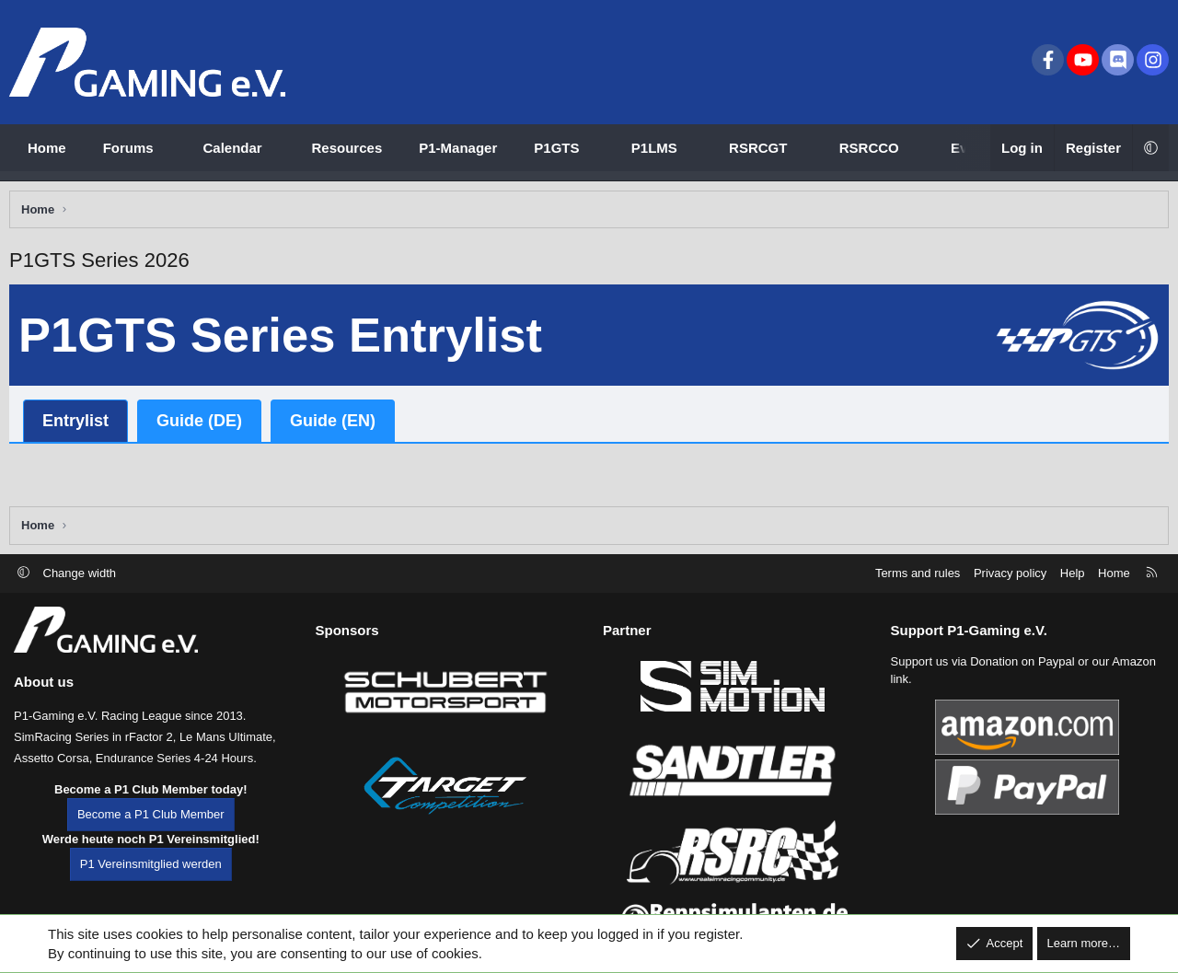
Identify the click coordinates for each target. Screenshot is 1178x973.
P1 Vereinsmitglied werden (151, 889)
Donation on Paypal (1022, 686)
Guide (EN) (337, 425)
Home (47, 148)
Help (1072, 597)
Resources (347, 148)
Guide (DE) (204, 425)
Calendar (232, 148)
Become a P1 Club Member (151, 839)
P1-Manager (458, 148)
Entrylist (80, 425)
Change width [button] (80, 597)
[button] (170, 147)
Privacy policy (1010, 597)
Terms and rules (917, 597)
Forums (128, 148)
